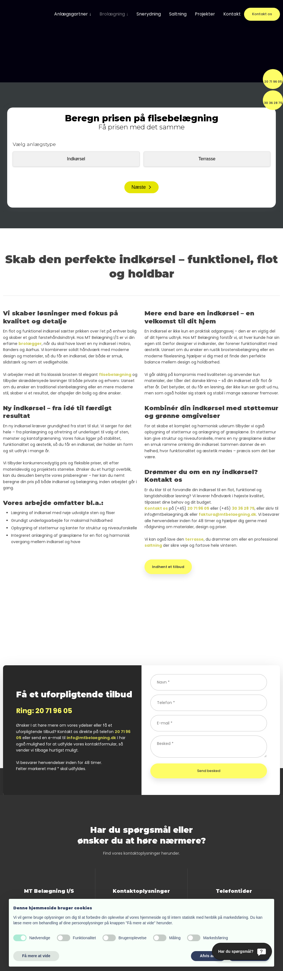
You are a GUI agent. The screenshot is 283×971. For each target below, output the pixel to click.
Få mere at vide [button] (36, 956)
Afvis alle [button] (208, 956)
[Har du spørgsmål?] (242, 951)
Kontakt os (156, 508)
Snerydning (149, 14)
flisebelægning (115, 374)
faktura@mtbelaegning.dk (227, 514)
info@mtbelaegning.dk (91, 737)
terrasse (194, 539)
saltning (153, 545)
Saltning (178, 14)
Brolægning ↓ (113, 14)
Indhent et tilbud (168, 566)
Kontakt (232, 14)
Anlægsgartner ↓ (72, 14)
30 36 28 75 (243, 508)
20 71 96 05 (198, 508)
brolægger (30, 343)
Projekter (205, 14)
